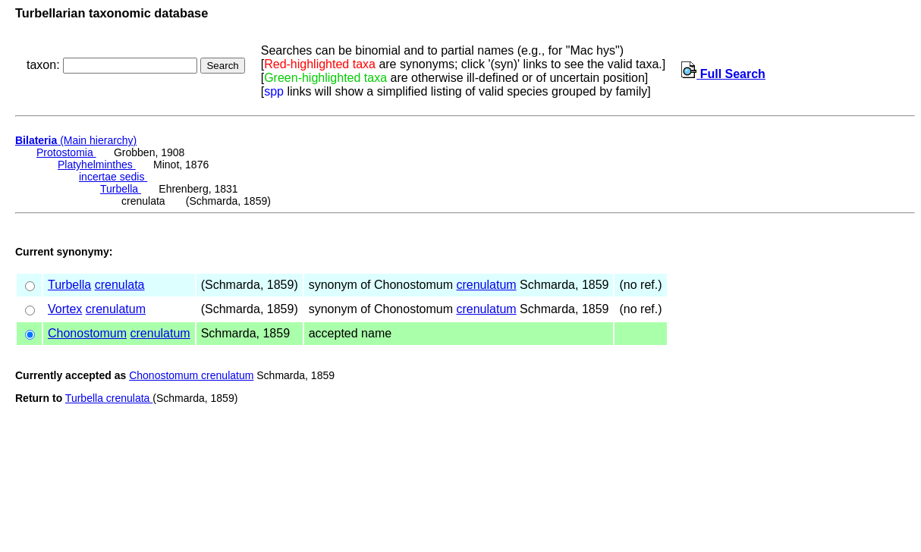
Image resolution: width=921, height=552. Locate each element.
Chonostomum (87, 333)
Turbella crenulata (108, 398)
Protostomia (66, 152)
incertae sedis (113, 177)
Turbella (120, 189)
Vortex (65, 309)
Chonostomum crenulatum (191, 375)
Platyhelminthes (97, 164)
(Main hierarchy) (76, 140)
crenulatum (486, 284)
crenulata (120, 284)
